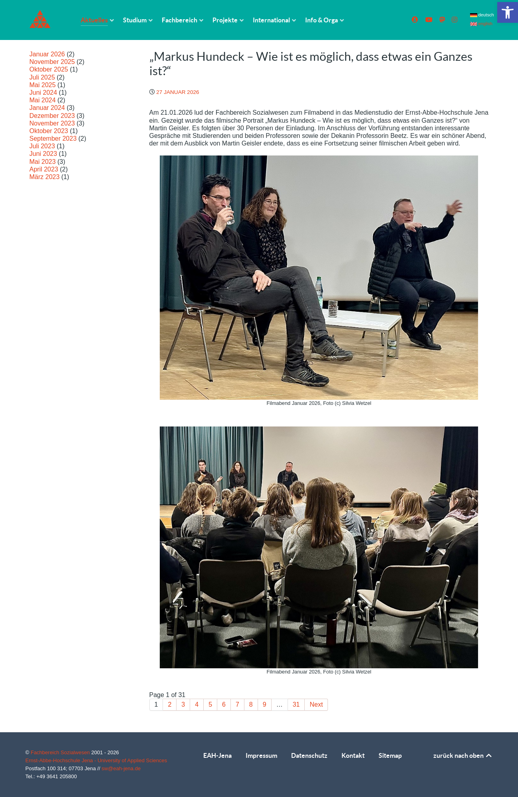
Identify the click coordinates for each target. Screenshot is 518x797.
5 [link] (210, 704)
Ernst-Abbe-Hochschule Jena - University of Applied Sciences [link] (96, 760)
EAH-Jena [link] (217, 755)
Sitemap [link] (390, 755)
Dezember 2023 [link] (52, 115)
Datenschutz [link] (309, 755)
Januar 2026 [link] (47, 54)
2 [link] (169, 704)
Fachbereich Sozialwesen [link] (61, 752)
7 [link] (237, 704)
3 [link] (183, 704)
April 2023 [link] (44, 169)
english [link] (481, 23)
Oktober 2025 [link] (49, 69)
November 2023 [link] (52, 123)
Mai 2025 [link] (43, 85)
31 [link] (296, 704)
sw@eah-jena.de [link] (121, 768)
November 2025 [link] (52, 61)
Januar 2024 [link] (47, 107)
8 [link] (251, 704)
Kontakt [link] (353, 755)
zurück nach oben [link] (463, 755)
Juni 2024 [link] (43, 92)
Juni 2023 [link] (43, 153)
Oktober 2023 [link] (49, 131)
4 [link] (196, 704)
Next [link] (316, 704)
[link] (507, 12)
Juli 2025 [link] (42, 77)
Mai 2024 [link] (43, 100)
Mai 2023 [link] (43, 161)
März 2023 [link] (45, 176)
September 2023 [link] (53, 138)
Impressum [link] (261, 755)
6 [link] (224, 704)
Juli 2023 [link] (42, 146)
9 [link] (264, 704)
